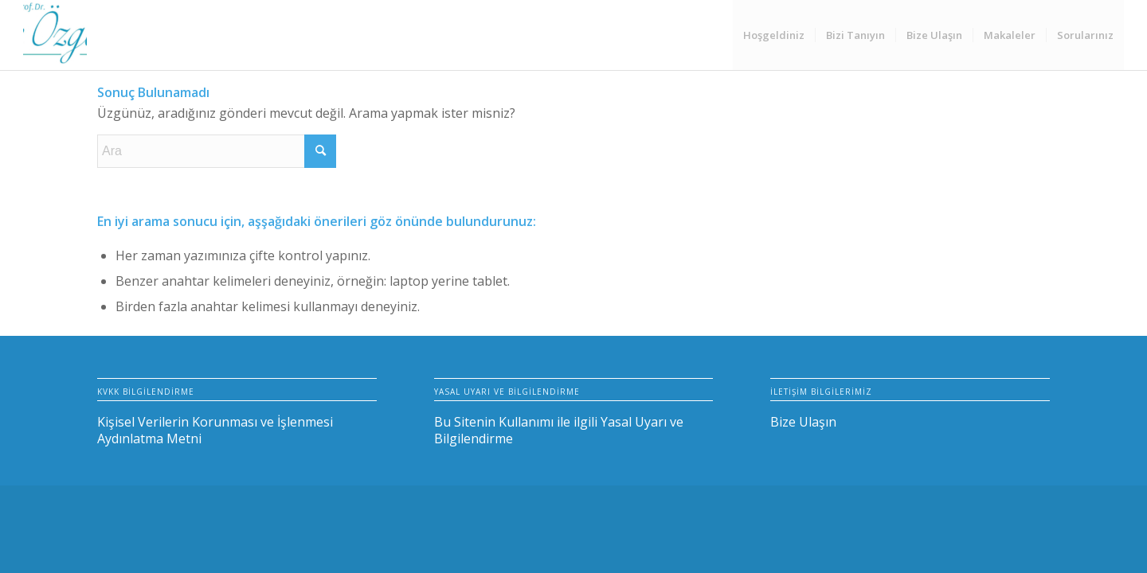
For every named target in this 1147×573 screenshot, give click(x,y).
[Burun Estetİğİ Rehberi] (55, 35)
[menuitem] (774, 35)
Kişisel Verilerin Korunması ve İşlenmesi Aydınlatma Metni (215, 430)
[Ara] (216, 151)
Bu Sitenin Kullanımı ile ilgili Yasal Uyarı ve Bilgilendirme (558, 430)
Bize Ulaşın (803, 422)
